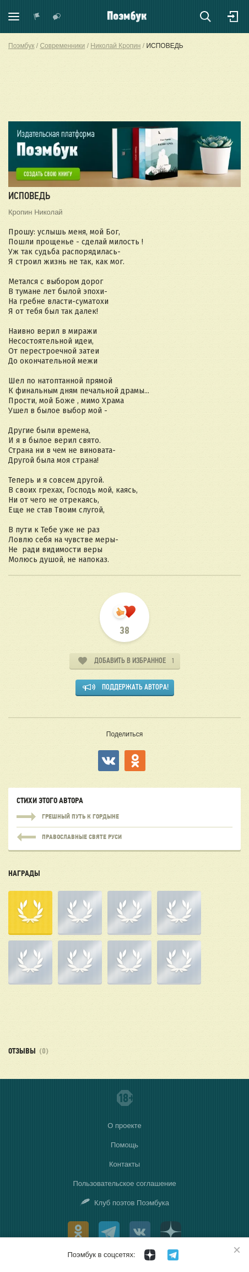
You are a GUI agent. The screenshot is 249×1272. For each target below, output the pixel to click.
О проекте (124, 1125)
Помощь (124, 1145)
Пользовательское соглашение (124, 1183)
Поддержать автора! (135, 687)
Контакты (124, 1164)
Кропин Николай (35, 212)
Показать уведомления (37, 16)
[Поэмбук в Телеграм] (173, 1255)
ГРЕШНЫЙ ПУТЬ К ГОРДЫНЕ (124, 817)
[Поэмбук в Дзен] (150, 1255)
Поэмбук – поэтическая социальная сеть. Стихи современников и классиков (127, 16)
